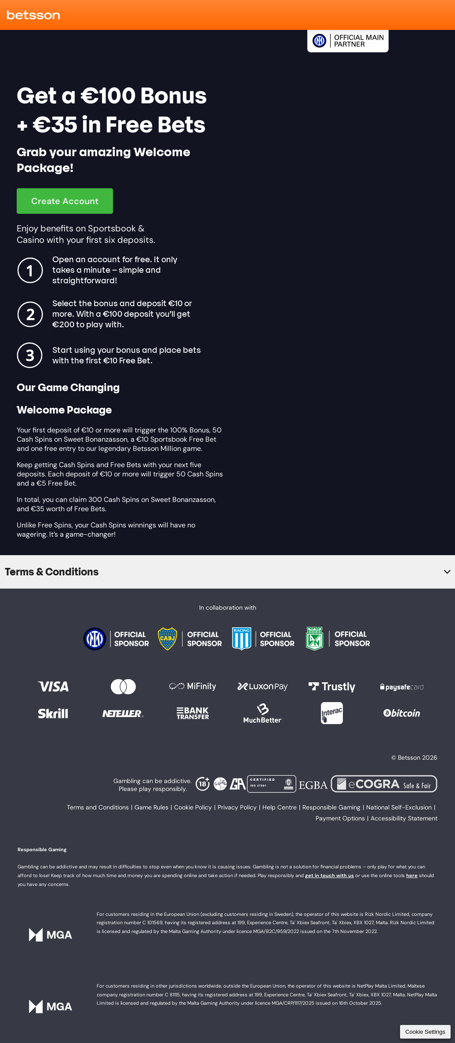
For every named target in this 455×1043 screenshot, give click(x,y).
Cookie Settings (425, 1031)
